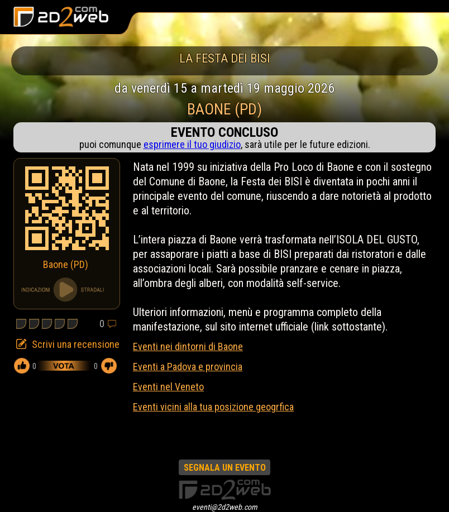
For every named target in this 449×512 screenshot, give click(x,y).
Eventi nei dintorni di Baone (188, 346)
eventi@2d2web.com (224, 507)
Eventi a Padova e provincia (187, 366)
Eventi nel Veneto (168, 387)
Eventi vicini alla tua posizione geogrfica (213, 407)
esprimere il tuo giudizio (192, 144)
